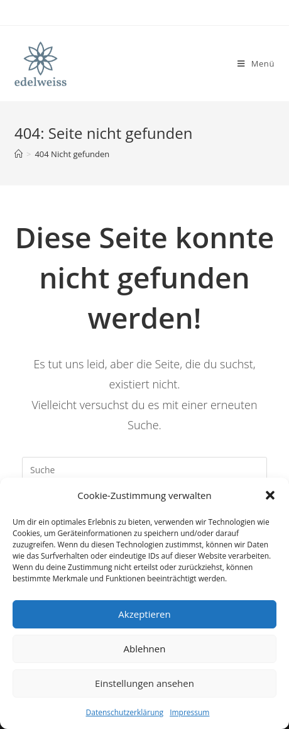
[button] (270, 495)
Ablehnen (145, 648)
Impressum (189, 712)
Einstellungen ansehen (144, 683)
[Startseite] (18, 154)
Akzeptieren (144, 614)
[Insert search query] (144, 469)
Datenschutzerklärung (125, 712)
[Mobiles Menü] (256, 63)
